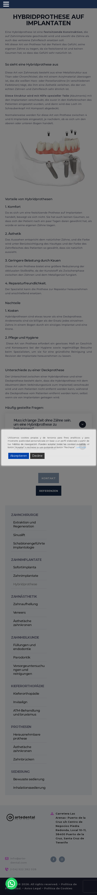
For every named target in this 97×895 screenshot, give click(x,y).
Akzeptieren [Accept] (18, 456)
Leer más (81, 447)
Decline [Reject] (37, 456)
